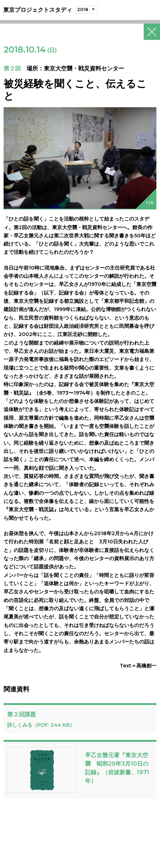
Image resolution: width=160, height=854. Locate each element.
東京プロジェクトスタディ (37, 9)
